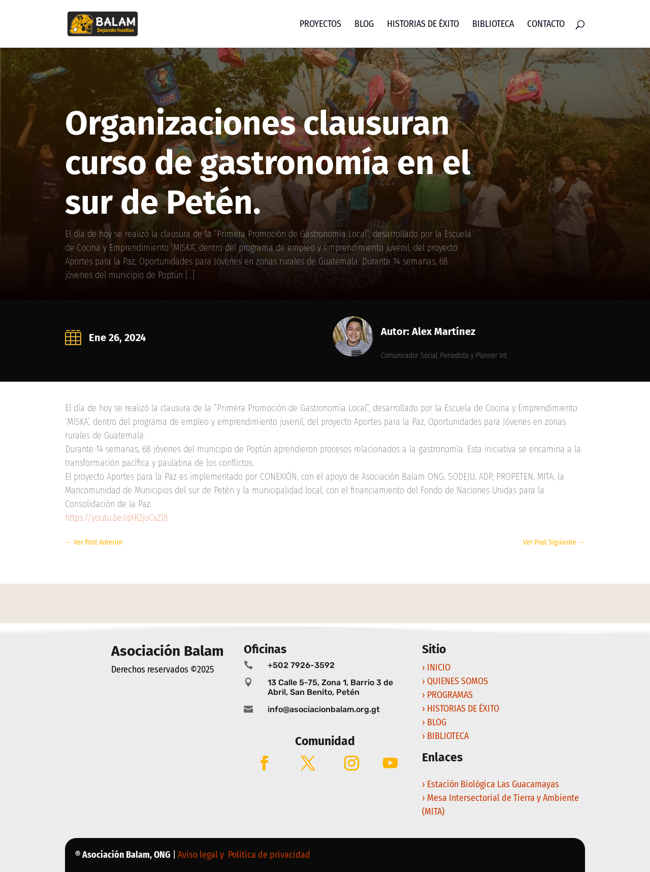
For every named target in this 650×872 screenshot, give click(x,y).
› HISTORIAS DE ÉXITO (461, 708)
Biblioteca (493, 24)
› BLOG (435, 722)
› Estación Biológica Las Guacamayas (491, 784)
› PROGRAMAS (448, 694)
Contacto (546, 24)
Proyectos (320, 24)
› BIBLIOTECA (445, 736)
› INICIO (437, 667)
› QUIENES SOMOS (455, 681)
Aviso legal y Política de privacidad (245, 854)
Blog (364, 24)
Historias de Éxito (423, 24)
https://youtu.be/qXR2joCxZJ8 (116, 517)
